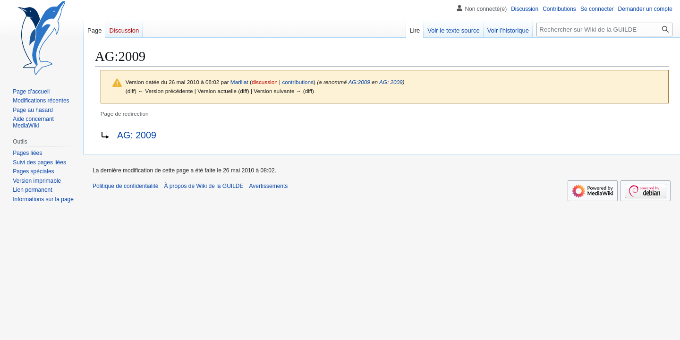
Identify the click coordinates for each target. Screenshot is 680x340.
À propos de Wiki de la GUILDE (203, 186)
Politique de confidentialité (125, 186)
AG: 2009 (391, 82)
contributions (298, 82)
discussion (265, 82)
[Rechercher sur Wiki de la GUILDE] (604, 29)
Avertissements (268, 186)
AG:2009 (359, 82)
